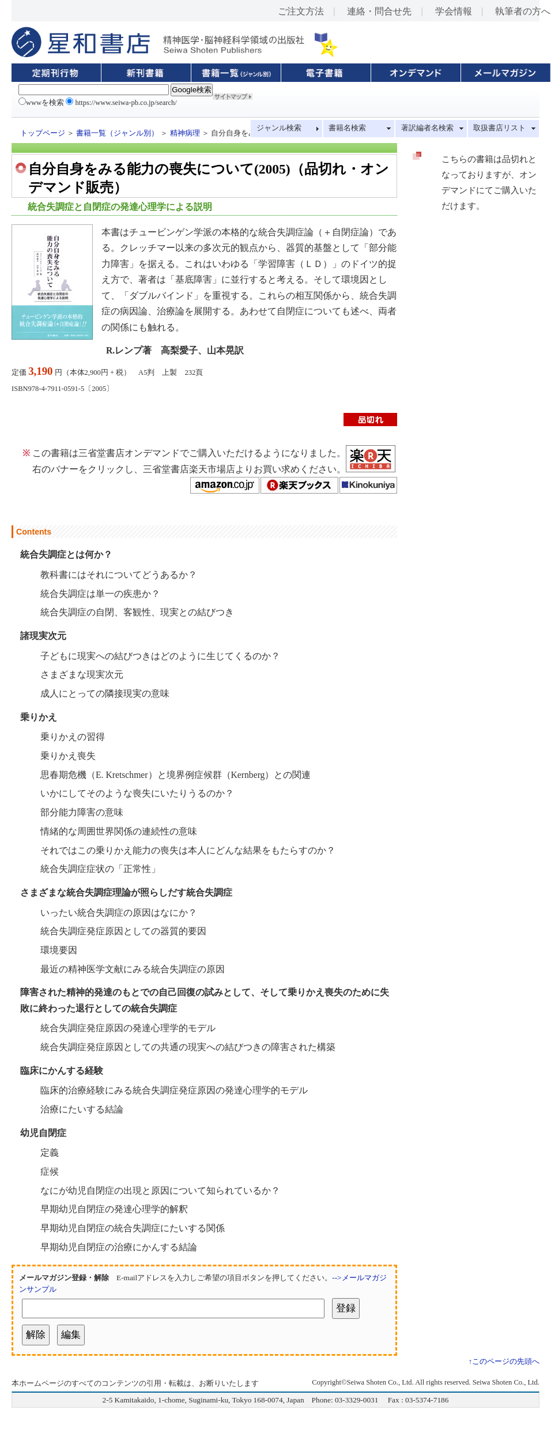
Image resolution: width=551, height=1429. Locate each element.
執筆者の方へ (522, 11)
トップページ (42, 133)
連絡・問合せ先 (379, 11)
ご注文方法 (301, 11)
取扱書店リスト (499, 128)
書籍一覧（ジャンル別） (117, 133)
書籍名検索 (347, 128)
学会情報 (453, 11)
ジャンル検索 (278, 128)
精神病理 (185, 133)
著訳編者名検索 (427, 128)
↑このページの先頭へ (504, 1361)
